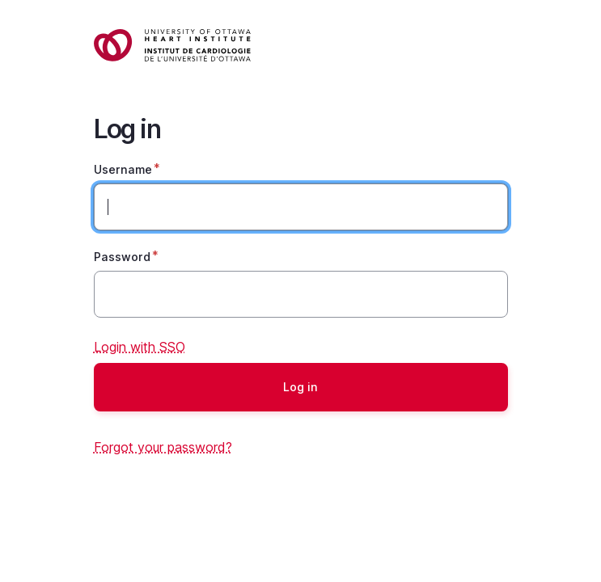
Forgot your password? (163, 447)
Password (122, 257)
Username (123, 169)
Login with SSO (139, 347)
